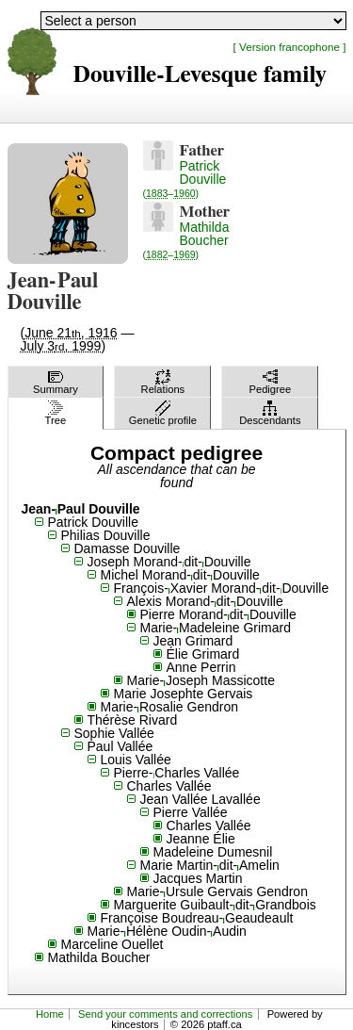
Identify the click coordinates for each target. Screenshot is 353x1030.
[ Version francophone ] (289, 47)
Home (50, 1014)
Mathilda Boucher (186, 240)
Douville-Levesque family (200, 75)
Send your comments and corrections (165, 1014)
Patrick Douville (185, 178)
